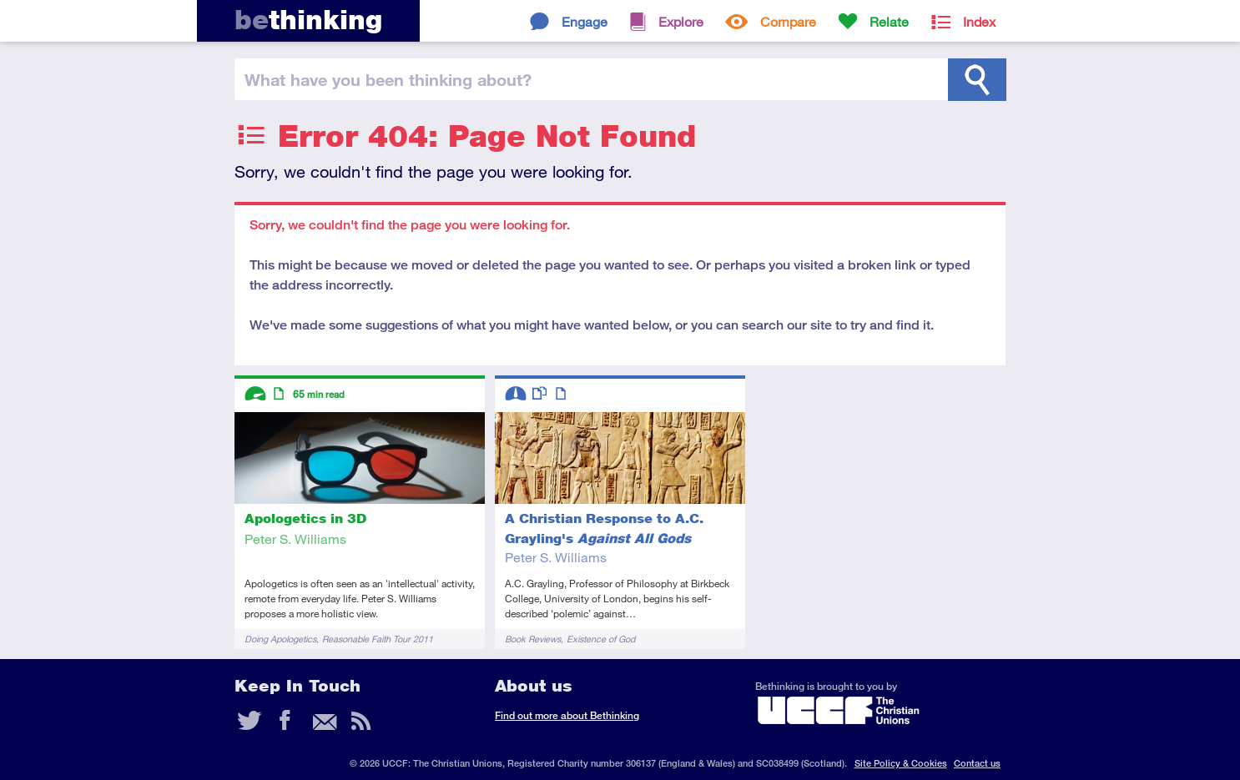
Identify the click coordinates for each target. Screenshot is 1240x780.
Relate (889, 21)
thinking (308, 19)
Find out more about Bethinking (567, 715)
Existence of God (601, 638)
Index (979, 21)
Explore (680, 21)
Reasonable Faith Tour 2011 (377, 638)
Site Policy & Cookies (900, 762)
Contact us (977, 762)
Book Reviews (533, 638)
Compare (788, 21)
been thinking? (388, 79)
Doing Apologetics (280, 638)
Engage (584, 21)
